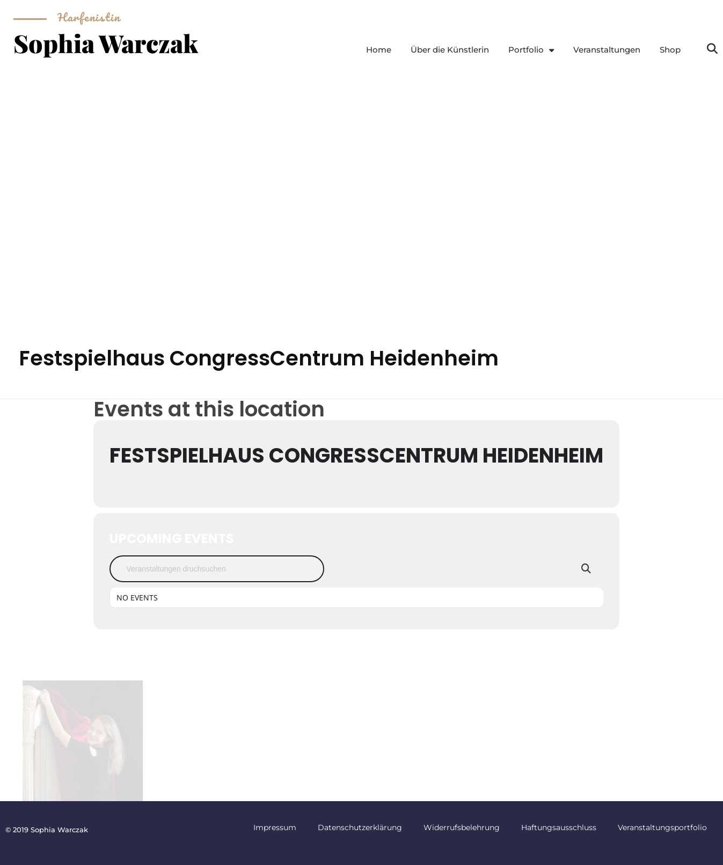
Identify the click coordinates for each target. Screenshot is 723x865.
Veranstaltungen (606, 50)
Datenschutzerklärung (360, 827)
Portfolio (531, 50)
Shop (670, 50)
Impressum (274, 827)
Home (378, 50)
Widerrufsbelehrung (461, 827)
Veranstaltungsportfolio (662, 827)
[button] (712, 49)
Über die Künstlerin (450, 50)
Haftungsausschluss (558, 827)
